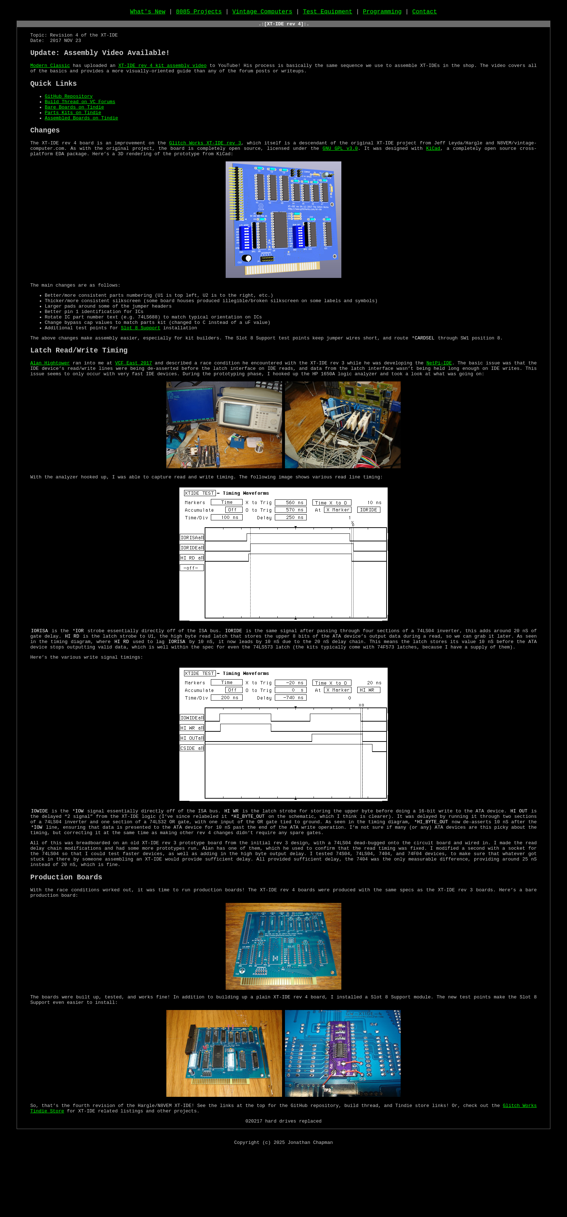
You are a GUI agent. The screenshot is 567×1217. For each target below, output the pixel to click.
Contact (424, 13)
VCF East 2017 (133, 399)
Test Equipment (328, 13)
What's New (148, 13)
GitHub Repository (69, 110)
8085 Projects (199, 13)
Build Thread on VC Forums (80, 117)
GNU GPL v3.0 (340, 171)
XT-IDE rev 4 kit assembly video (162, 75)
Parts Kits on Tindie (73, 130)
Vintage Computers (263, 13)
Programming (382, 13)
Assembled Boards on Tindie (81, 136)
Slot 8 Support (140, 360)
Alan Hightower (50, 399)
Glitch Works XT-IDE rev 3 (205, 164)
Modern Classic (50, 75)
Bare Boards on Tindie (74, 123)
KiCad (433, 171)
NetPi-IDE (439, 399)
